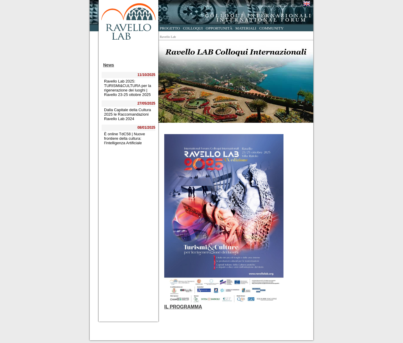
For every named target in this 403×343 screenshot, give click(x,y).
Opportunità (219, 28)
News (108, 65)
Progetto (170, 28)
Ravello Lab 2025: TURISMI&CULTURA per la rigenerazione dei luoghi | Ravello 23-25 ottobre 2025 (127, 88)
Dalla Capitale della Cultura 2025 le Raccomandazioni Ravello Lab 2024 (127, 114)
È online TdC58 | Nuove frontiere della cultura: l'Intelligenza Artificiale (124, 138)
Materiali (245, 28)
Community (271, 28)
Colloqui (193, 28)
